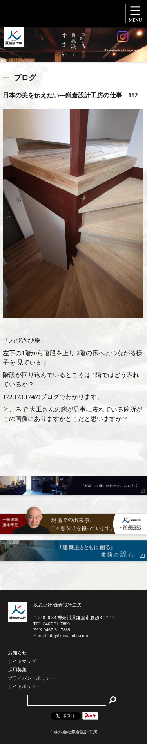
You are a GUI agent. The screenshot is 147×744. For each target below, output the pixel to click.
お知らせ (17, 653)
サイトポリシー (24, 687)
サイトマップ (22, 662)
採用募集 (17, 670)
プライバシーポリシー (31, 679)
